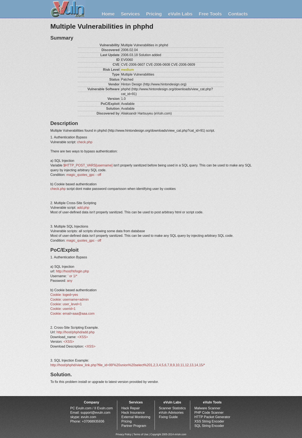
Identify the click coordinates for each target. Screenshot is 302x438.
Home (108, 14)
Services (130, 14)
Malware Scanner (207, 408)
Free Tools (210, 14)
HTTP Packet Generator (212, 417)
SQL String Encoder (209, 426)
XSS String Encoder (209, 421)
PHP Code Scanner (209, 412)
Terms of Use (140, 434)
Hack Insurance (133, 412)
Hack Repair (130, 408)
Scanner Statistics (172, 408)
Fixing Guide (168, 417)
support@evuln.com (96, 412)
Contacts (238, 14)
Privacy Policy (123, 434)
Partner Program (133, 426)
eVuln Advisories (171, 412)
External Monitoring (135, 417)
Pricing (154, 14)
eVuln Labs (180, 14)
